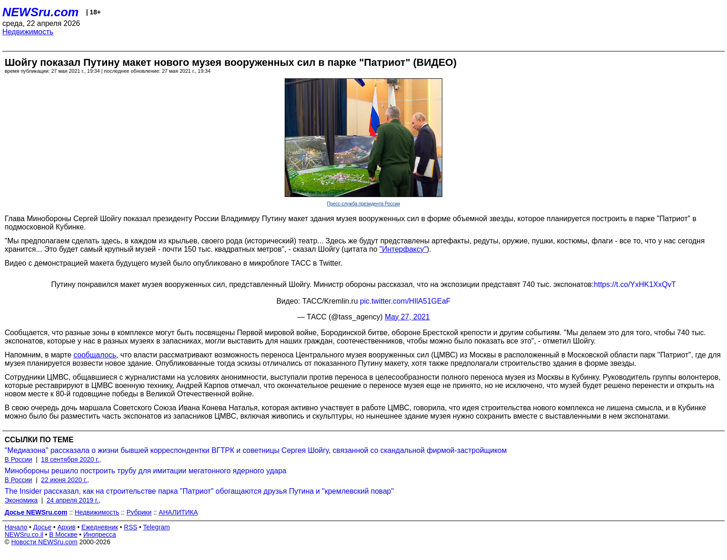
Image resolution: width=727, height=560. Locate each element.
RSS (130, 527)
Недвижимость (27, 32)
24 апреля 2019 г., (74, 500)
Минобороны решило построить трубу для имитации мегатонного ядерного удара (146, 471)
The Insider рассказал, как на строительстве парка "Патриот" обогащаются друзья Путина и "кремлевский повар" (199, 491)
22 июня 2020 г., (65, 480)
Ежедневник (100, 527)
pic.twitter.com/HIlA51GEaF (405, 301)
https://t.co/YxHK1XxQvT (635, 284)
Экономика (21, 500)
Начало (16, 527)
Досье (42, 527)
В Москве (63, 534)
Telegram (156, 527)
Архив (66, 527)
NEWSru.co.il (24, 534)
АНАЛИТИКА (178, 512)
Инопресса (99, 534)
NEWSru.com (40, 12)
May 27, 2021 (407, 317)
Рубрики (139, 512)
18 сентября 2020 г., (71, 459)
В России (18, 459)
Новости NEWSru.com (44, 542)
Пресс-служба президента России (363, 203)
